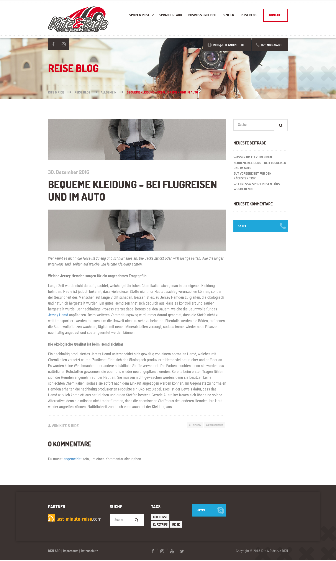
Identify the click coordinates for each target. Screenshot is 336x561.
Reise (176, 526)
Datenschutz (89, 552)
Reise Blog (249, 15)
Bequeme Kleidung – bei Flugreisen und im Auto (259, 166)
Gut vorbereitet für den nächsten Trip (252, 177)
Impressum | (71, 552)
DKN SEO (54, 552)
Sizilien (228, 15)
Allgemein (191, 425)
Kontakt (275, 15)
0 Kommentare (213, 425)
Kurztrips (160, 526)
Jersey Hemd (58, 315)
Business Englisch (202, 15)
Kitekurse (160, 518)
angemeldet (73, 459)
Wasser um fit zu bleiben (252, 158)
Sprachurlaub (170, 15)
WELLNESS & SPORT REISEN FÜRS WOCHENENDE (256, 187)
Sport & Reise (139, 15)
